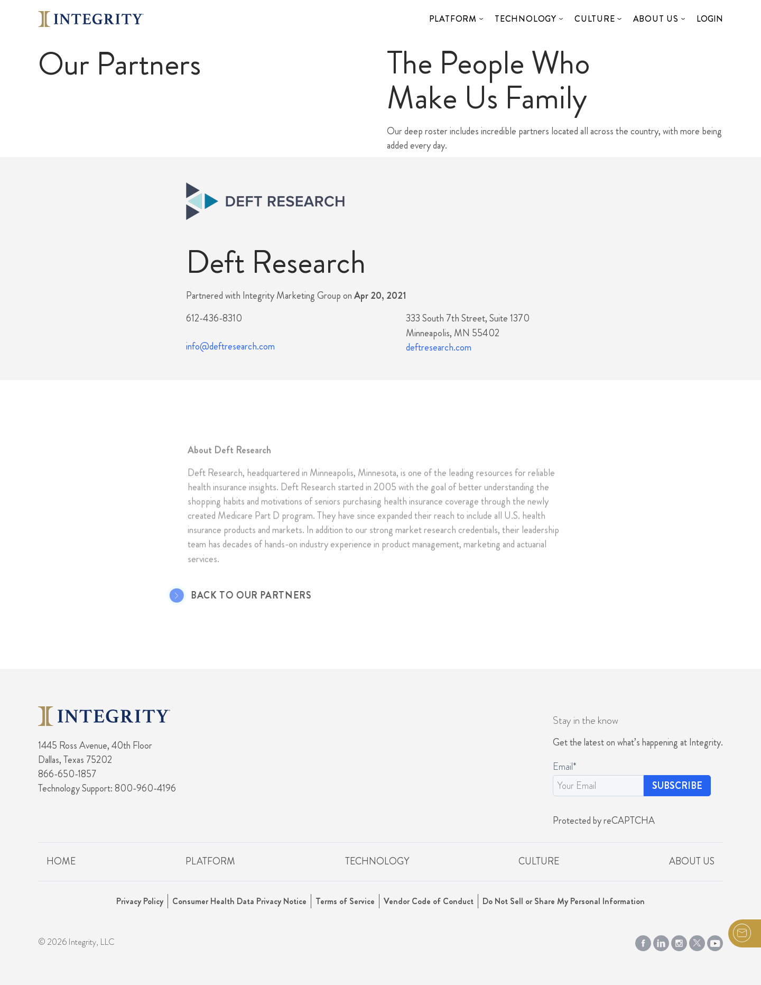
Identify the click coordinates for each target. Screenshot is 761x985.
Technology (525, 19)
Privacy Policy (139, 901)
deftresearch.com (438, 347)
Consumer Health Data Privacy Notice (239, 901)
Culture (594, 19)
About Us (656, 19)
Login (710, 19)
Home (61, 861)
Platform (453, 19)
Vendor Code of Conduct (429, 901)
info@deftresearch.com (230, 346)
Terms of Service (345, 901)
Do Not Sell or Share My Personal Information (563, 901)
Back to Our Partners (239, 596)
